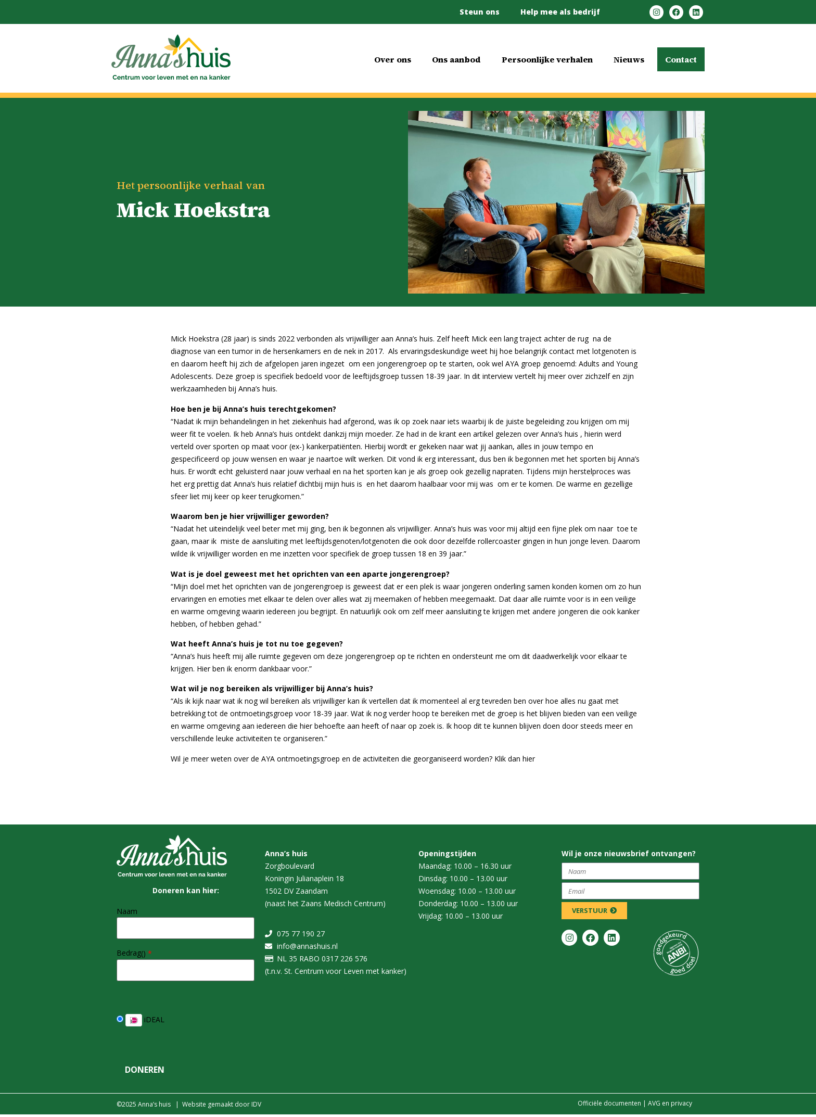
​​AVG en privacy (670, 1103)
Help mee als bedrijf (560, 12)
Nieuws (629, 59)
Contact (681, 59)
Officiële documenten (609, 1103)
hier (528, 759)
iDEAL (140, 1020)
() (146, 953)
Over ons (392, 59)
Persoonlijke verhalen (547, 59)
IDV (256, 1104)
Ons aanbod (456, 59)
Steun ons (480, 12)
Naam (127, 911)
